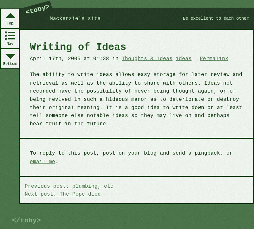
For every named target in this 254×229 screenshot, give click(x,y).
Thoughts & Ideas (142, 58)
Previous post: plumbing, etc (67, 185)
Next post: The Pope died (61, 193)
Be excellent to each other (213, 18)
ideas (177, 58)
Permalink (206, 58)
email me (42, 161)
